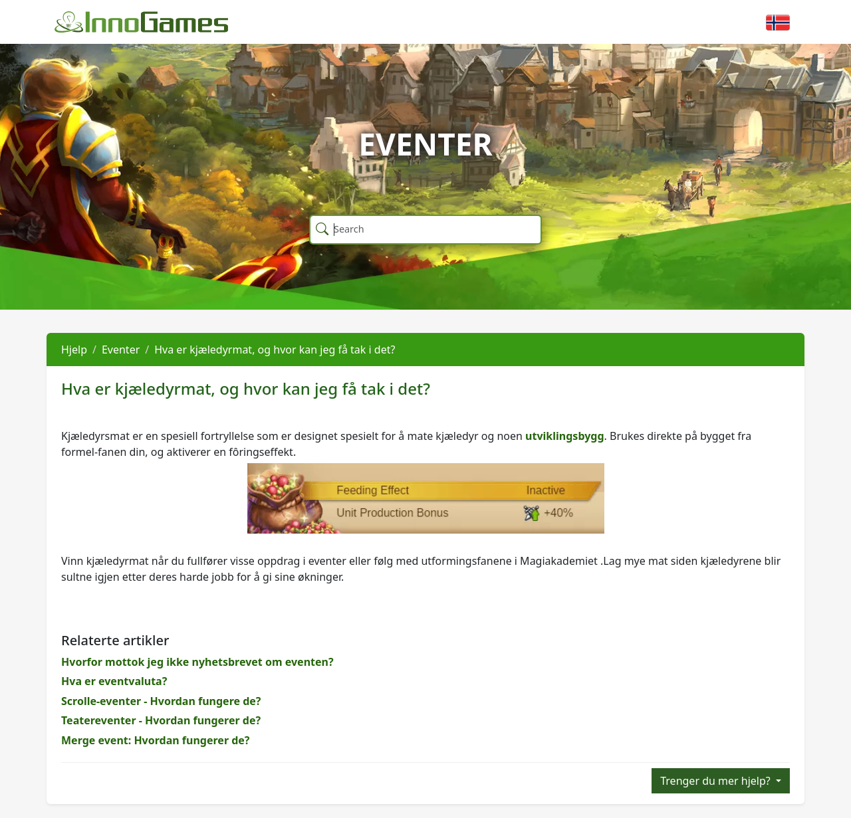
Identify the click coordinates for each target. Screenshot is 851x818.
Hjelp (74, 349)
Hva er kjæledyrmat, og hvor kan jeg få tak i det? (274, 349)
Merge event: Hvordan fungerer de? (155, 740)
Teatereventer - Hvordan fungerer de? (161, 720)
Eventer (121, 349)
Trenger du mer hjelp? (716, 780)
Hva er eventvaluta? (114, 681)
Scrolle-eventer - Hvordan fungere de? (161, 701)
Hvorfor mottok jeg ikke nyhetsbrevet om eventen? (197, 662)
